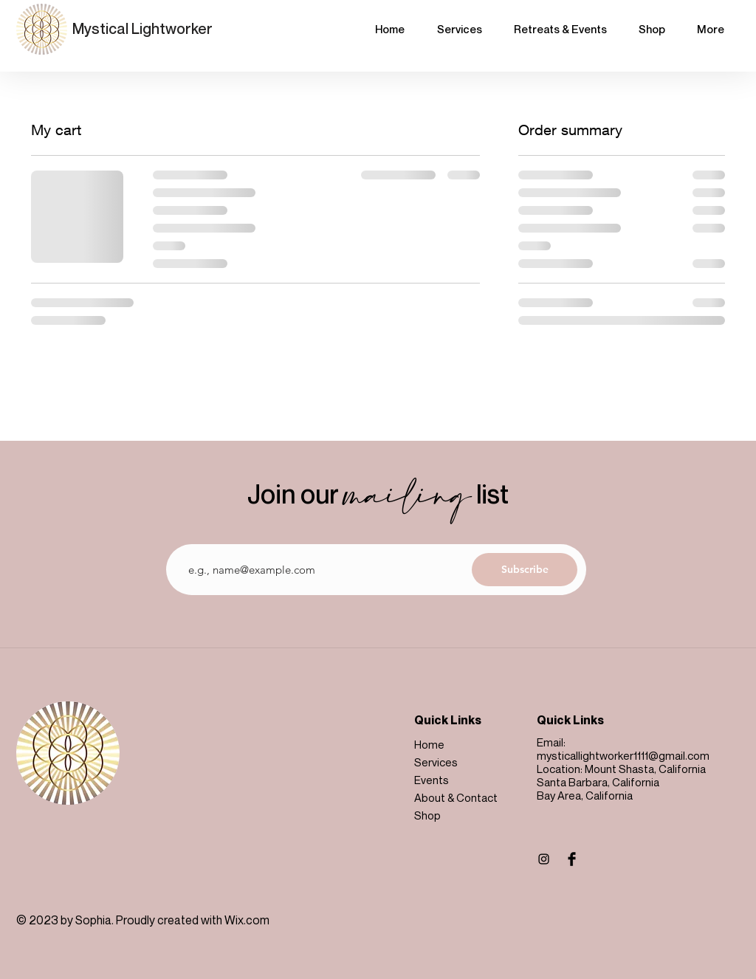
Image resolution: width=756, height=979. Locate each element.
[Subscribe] (524, 569)
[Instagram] (544, 859)
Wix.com (246, 920)
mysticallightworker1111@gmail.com (623, 755)
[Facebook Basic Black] (572, 859)
